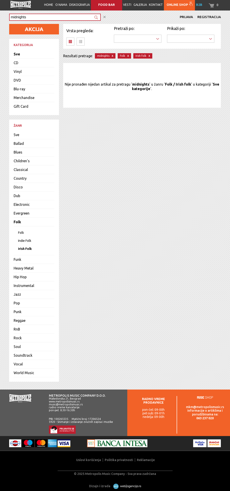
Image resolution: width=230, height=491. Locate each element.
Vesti (127, 4)
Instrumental (24, 286)
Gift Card (21, 106)
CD (16, 63)
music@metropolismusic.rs (66, 404)
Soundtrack (23, 355)
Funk (17, 259)
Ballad (19, 143)
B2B (199, 4)
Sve (17, 54)
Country (20, 178)
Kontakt (156, 4)
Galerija (140, 4)
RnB (17, 329)
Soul (17, 347)
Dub (17, 196)
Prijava (186, 17)
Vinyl (18, 72)
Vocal (18, 364)
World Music (24, 373)
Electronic (22, 204)
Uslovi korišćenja (88, 460)
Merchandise (24, 98)
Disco (18, 187)
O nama (61, 4)
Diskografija (79, 4)
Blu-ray (19, 89)
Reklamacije (146, 460)
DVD (17, 80)
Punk (17, 312)
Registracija (209, 17)
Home (48, 4)
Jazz (17, 294)
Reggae (19, 320)
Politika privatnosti (119, 460)
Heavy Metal (23, 268)
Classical (21, 170)
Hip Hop (20, 277)
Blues (18, 152)
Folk (17, 222)
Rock (18, 338)
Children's (22, 161)
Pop (17, 303)
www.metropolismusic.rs (64, 401)
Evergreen (21, 213)
